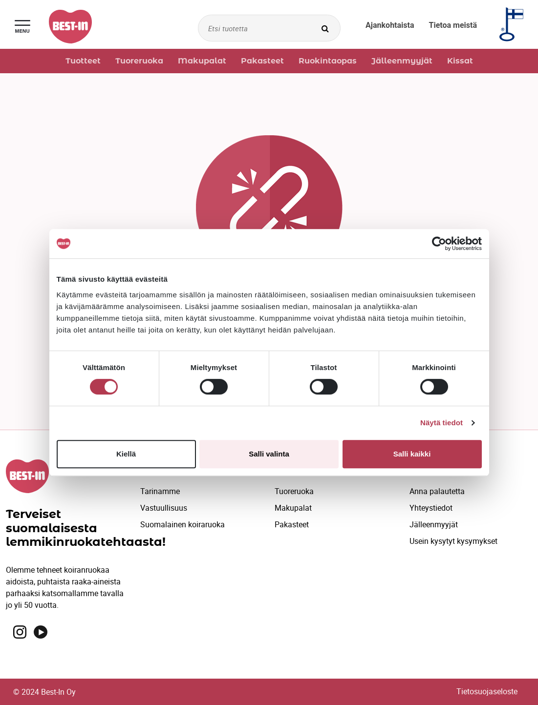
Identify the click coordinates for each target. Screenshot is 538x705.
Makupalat (293, 507)
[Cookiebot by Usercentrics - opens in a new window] (439, 243)
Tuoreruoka (294, 491)
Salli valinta (269, 454)
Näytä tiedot (441, 422)
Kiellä (126, 454)
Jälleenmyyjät (433, 524)
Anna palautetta (437, 491)
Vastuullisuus (163, 507)
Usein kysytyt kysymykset (453, 541)
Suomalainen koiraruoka (182, 524)
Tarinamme (160, 491)
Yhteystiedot (430, 507)
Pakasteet (292, 524)
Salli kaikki (412, 454)
